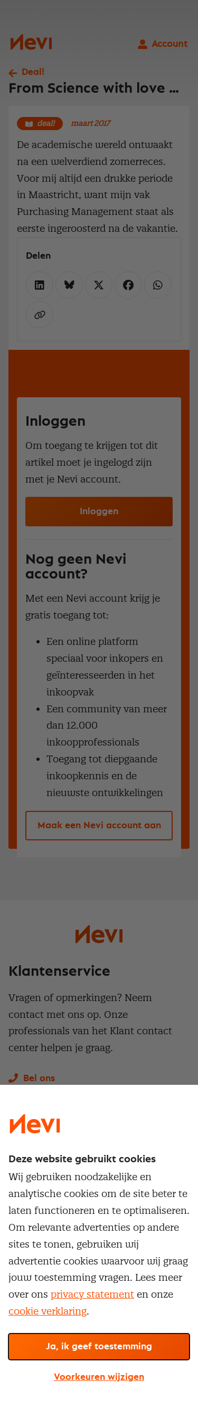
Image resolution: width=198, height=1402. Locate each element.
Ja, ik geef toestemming (99, 1346)
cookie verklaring (47, 1311)
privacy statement (92, 1294)
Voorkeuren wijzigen (99, 1377)
